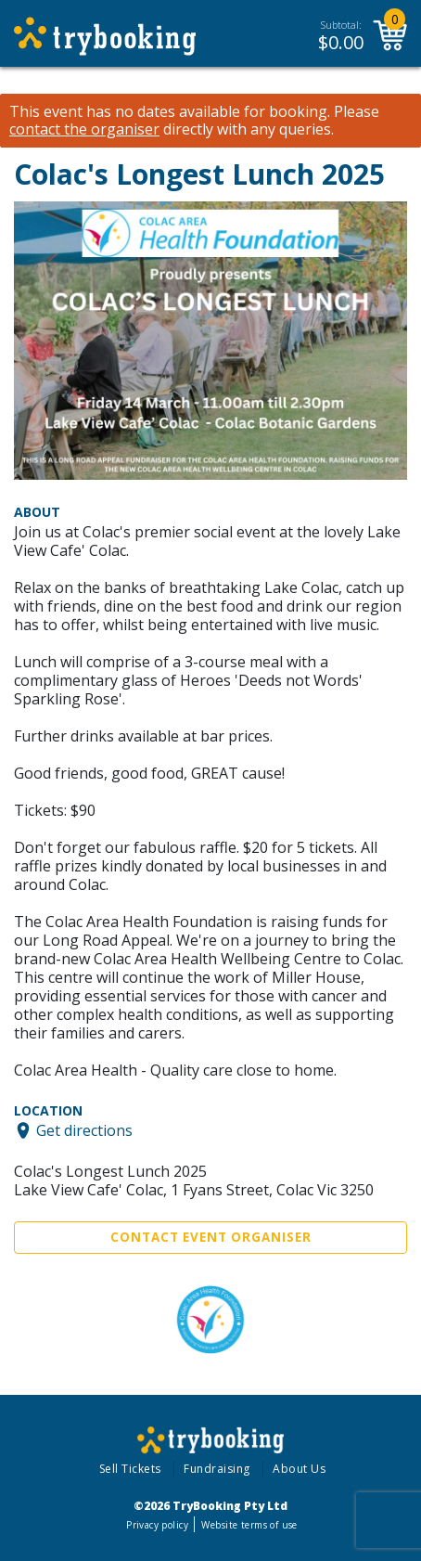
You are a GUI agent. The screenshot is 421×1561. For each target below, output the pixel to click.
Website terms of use (249, 1524)
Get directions (84, 1130)
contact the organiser (84, 129)
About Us (299, 1469)
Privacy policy (157, 1524)
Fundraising (217, 1469)
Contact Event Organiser (211, 1237)
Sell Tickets (130, 1469)
